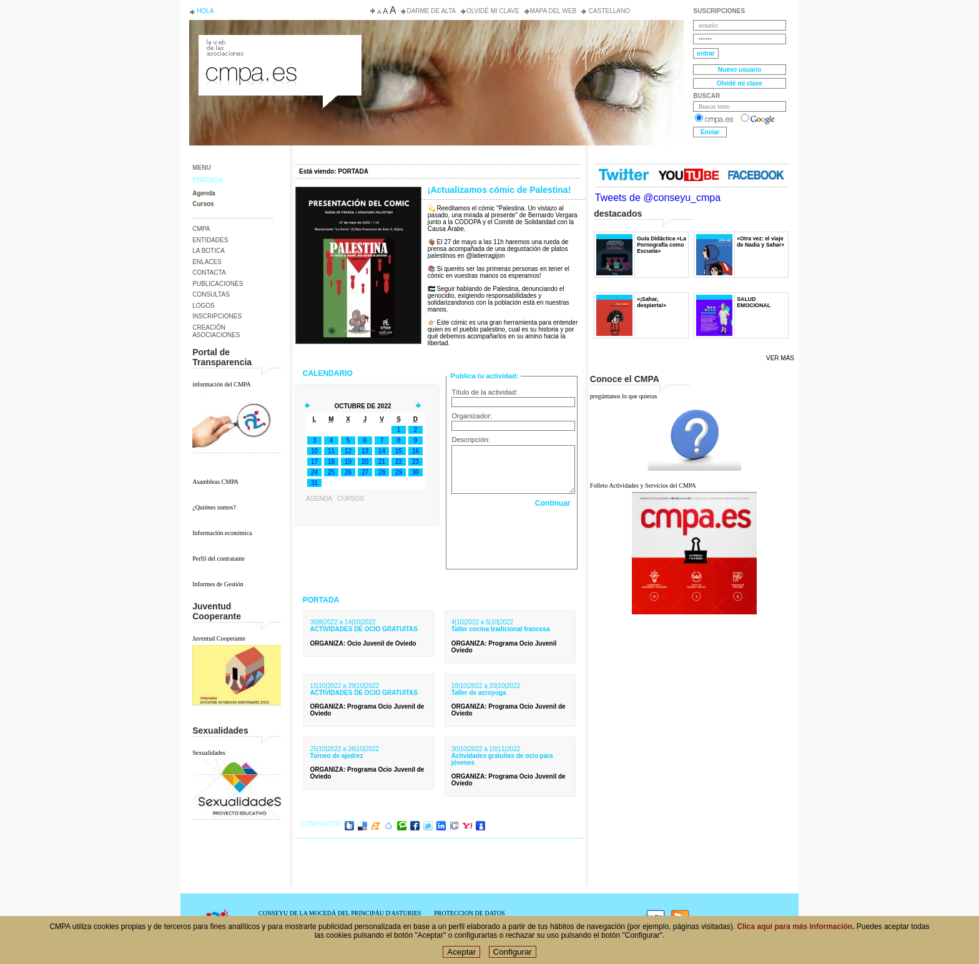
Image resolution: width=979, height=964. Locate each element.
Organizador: (471, 416)
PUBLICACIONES (217, 283)
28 (381, 472)
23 (415, 461)
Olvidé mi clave (492, 10)
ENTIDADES (210, 240)
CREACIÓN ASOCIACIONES (216, 331)
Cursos (203, 203)
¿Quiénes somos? (214, 507)
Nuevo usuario (739, 69)
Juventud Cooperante (218, 638)
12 (348, 451)
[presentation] (513, 535)
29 (398, 472)
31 (314, 483)
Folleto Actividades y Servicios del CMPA (643, 485)
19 (348, 461)
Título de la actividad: (484, 392)
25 (331, 472)
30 (415, 472)
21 (381, 461)
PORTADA (207, 180)
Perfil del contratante (218, 558)
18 (331, 461)
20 (365, 461)
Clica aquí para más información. (795, 926)
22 (398, 461)
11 (331, 451)
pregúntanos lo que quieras (623, 396)
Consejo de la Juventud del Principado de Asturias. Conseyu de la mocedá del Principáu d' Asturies (279, 46)
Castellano (608, 10)
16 (415, 451)
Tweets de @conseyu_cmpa (658, 197)
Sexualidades (208, 752)
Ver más (780, 358)
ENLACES (207, 261)
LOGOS (203, 305)
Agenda (203, 193)
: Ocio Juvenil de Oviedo (363, 643)
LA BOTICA (208, 250)
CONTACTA (209, 272)
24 (314, 472)
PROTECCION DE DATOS (469, 913)
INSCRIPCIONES (217, 316)
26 (348, 472)
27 (365, 472)
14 (381, 451)
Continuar (553, 503)
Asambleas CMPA (215, 481)
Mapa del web (553, 10)
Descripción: (470, 439)
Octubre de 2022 (362, 406)
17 (314, 461)
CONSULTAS (211, 294)
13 (365, 451)
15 (398, 451)
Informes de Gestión (218, 584)
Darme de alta (431, 10)
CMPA (201, 228)
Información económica (222, 532)
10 (314, 451)
